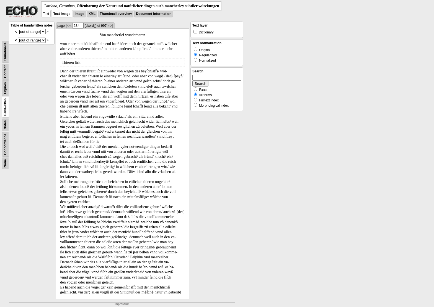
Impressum (122, 304)
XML (92, 14)
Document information (153, 14)
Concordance (5, 144)
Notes (5, 124)
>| (111, 26)
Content (5, 71)
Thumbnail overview (116, 14)
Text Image (62, 14)
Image (79, 14)
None (5, 163)
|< (67, 26)
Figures (5, 88)
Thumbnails (5, 52)
